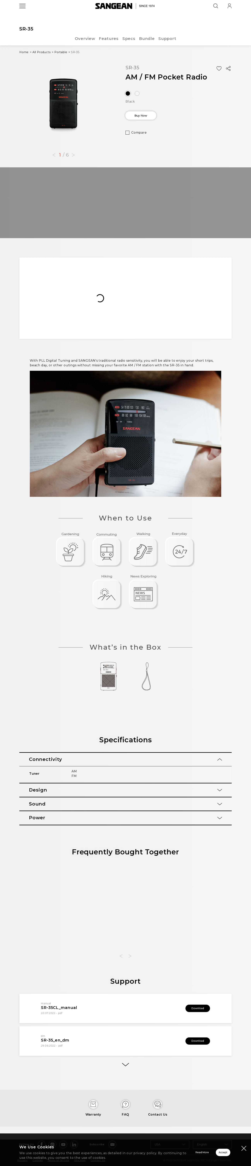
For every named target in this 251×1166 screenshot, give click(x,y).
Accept (209, 1150)
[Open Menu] (22, 14)
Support (168, 38)
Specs (128, 38)
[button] (54, 155)
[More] (125, 1066)
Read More (154, 1150)
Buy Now (148, 117)
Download (192, 1008)
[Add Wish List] (219, 68)
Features (108, 38)
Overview (84, 38)
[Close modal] (244, 1143)
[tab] (125, 759)
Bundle (147, 38)
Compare (139, 135)
